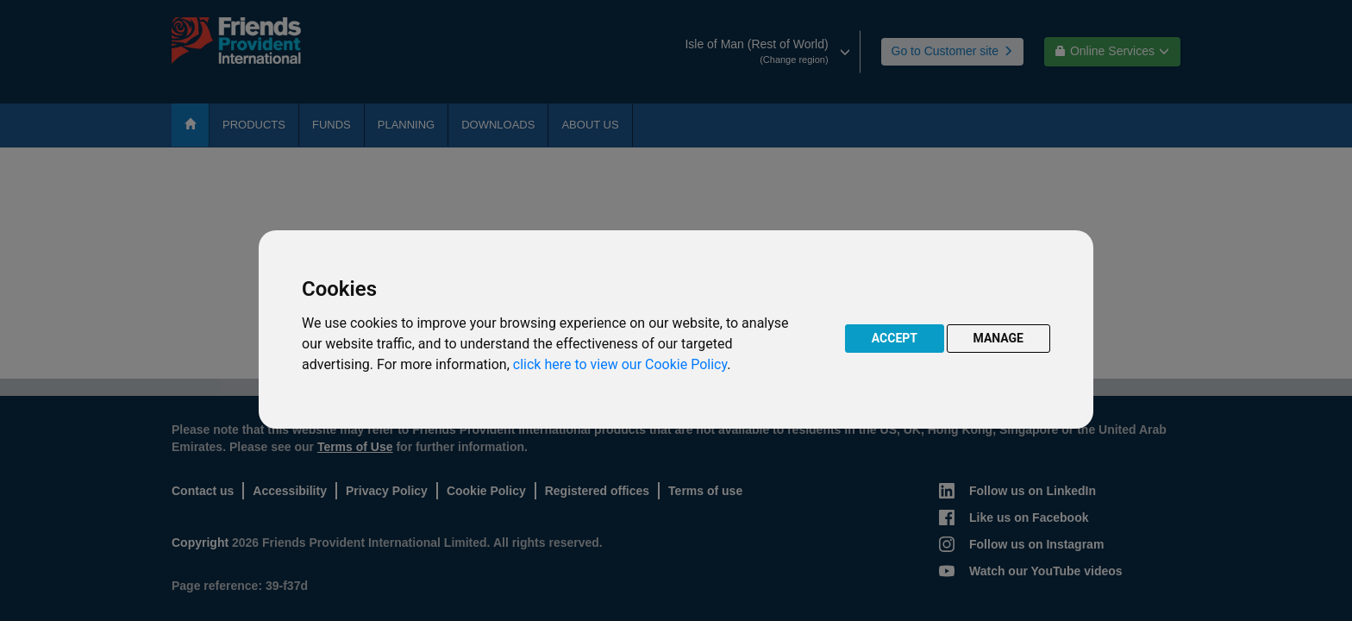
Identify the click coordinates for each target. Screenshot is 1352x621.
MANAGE (998, 338)
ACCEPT (894, 338)
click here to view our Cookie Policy (620, 364)
